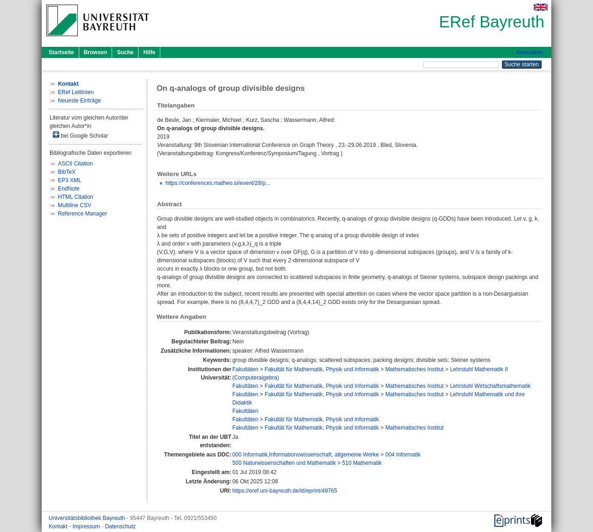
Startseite (61, 52)
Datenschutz (120, 526)
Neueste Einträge (79, 100)
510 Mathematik (362, 463)
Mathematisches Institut (414, 369)
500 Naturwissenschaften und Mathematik (283, 463)
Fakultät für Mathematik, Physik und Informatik (322, 369)
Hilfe (149, 52)
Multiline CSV (74, 205)
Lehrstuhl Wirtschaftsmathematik (490, 386)
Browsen (95, 52)
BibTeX (67, 172)
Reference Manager (82, 213)
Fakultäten (245, 369)
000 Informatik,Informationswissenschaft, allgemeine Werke (305, 454)
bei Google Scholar (80, 135)
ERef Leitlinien (76, 92)
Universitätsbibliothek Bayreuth (87, 518)
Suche (125, 52)
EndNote (69, 188)
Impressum (86, 526)
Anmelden (529, 52)
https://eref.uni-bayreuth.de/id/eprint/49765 (284, 491)
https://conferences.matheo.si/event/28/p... (217, 183)
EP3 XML (70, 180)
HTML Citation (75, 197)
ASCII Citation (75, 163)
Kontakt (59, 526)
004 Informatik (403, 454)
